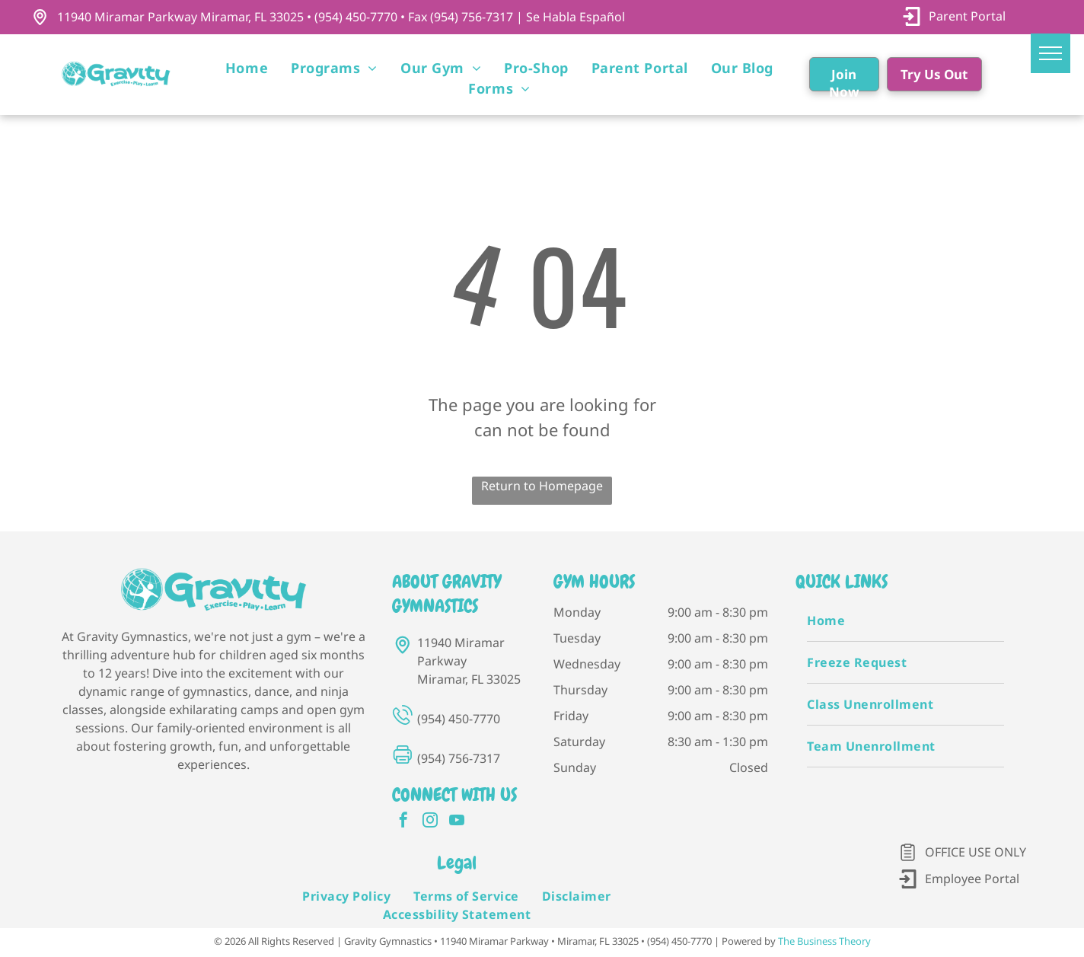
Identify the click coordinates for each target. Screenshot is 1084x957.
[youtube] (456, 822)
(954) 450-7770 (458, 718)
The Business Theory (824, 941)
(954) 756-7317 (458, 758)
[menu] (1050, 53)
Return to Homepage (542, 485)
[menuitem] (246, 68)
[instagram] (430, 822)
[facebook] (403, 822)
